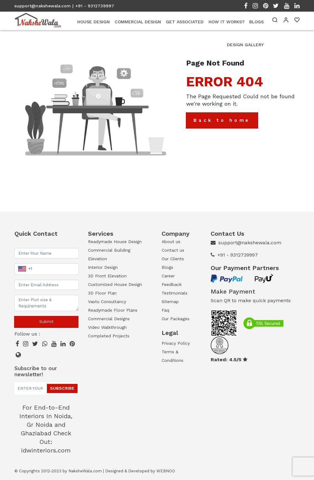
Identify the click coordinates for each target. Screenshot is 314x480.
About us (171, 241)
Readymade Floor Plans (112, 310)
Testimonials (174, 293)
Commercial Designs (109, 318)
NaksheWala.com (85, 471)
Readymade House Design (115, 241)
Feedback (172, 284)
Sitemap (170, 301)
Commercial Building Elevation (109, 254)
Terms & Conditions (172, 356)
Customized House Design (115, 284)
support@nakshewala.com (42, 5)
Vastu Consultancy (107, 301)
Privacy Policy (176, 343)
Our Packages (176, 318)
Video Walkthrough (107, 327)
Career (168, 275)
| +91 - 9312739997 (93, 5)
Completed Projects (108, 335)
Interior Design (103, 267)
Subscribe (62, 388)
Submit (46, 321)
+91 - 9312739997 (237, 255)
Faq (165, 310)
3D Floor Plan (102, 293)
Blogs (167, 267)
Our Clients (173, 258)
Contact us (173, 250)
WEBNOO (165, 471)
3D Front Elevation (107, 275)
